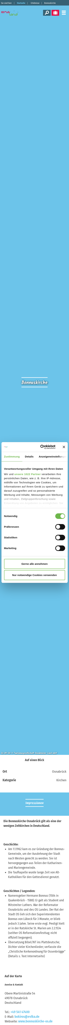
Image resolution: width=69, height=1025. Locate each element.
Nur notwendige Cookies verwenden (34, 575)
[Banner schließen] (64, 447)
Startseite (21, 3)
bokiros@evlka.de (27, 1017)
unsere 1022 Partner (27, 474)
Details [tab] (29, 456)
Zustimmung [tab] (12, 456)
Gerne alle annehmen (34, 563)
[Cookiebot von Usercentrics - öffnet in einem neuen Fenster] (42, 447)
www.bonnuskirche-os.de (35, 1021)
